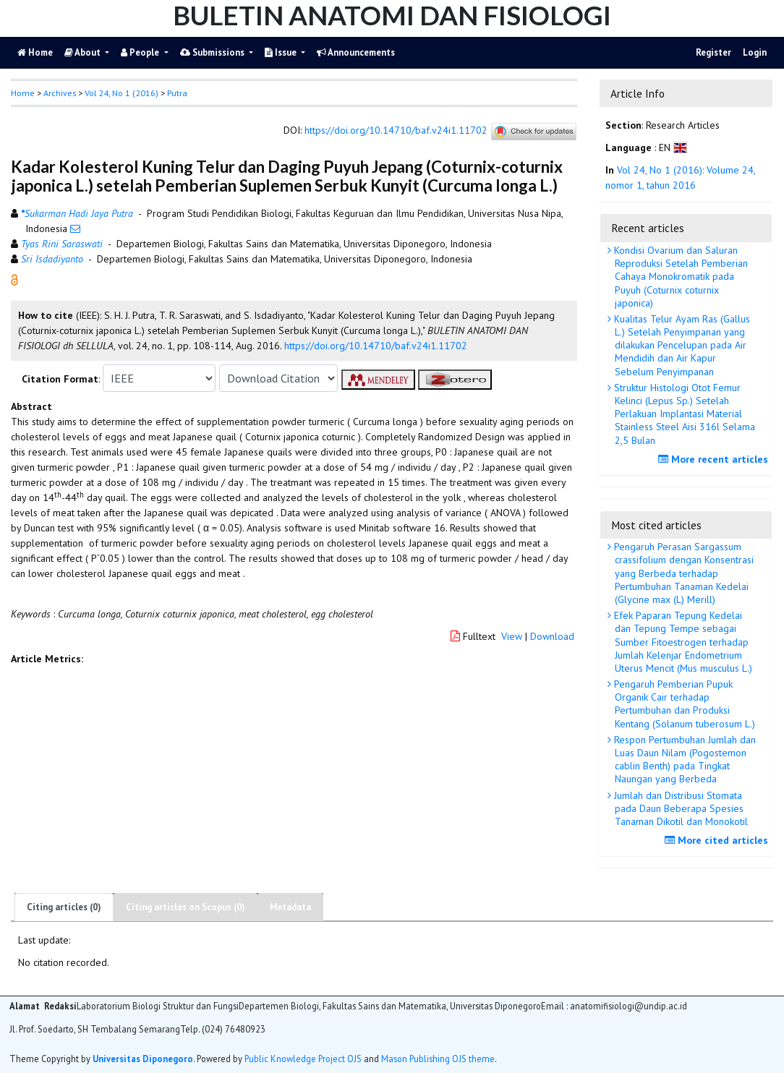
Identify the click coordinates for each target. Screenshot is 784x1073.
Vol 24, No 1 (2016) (121, 92)
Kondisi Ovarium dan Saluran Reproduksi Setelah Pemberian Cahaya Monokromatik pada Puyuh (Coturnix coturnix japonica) (679, 276)
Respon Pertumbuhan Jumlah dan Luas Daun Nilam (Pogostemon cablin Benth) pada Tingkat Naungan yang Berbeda (683, 759)
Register (713, 52)
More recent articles (715, 459)
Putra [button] (177, 92)
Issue (282, 52)
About (83, 52)
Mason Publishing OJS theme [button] (438, 1058)
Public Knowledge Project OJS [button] (303, 1058)
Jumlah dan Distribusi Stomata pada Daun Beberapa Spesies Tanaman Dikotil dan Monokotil (679, 808)
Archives (59, 92)
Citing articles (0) (64, 907)
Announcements (356, 52)
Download (552, 636)
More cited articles (718, 840)
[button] (14, 279)
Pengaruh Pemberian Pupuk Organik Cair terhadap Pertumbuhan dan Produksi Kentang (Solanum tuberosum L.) (683, 703)
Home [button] (23, 92)
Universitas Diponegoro (143, 1058)
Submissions (213, 52)
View (511, 636)
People (141, 52)
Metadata (290, 907)
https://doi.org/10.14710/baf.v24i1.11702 (395, 130)
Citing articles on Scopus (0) (185, 907)
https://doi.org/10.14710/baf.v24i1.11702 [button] (375, 345)
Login (755, 52)
